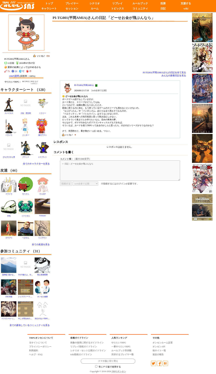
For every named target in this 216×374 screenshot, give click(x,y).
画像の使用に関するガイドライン (87, 342)
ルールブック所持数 (121, 350)
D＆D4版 (8, 297)
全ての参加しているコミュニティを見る (30, 325)
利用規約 (33, 350)
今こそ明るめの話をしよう (28, 318)
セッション (71, 8)
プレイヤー (71, 3)
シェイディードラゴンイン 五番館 (32, 297)
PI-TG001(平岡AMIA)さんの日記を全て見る (164, 72)
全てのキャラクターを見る (36, 163)
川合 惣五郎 (26, 113)
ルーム (95, 8)
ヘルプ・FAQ (35, 354)
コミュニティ (140, 8)
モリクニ (25, 194)
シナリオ (94, 3)
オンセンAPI (159, 346)
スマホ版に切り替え (108, 361)
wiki (186, 8)
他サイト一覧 (159, 350)
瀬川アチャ (42, 135)
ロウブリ (8, 238)
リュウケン (42, 238)
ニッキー (25, 135)
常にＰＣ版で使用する (108, 367)
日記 (163, 8)
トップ (49, 3)
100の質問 (14, 76)
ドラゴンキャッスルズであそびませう (16, 318)
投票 (163, 3)
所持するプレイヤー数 (122, 354)
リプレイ (117, 3)
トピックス (117, 8)
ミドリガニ (25, 216)
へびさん (25, 238)
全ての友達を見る (41, 244)
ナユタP (42, 194)
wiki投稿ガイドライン (81, 354)
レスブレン (42, 157)
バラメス (8, 135)
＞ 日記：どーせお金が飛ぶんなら (120, 170)
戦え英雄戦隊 (42, 275)
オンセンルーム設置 (163, 342)
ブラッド (25, 157)
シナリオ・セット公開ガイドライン (88, 350)
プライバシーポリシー (40, 346)
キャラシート (49, 8)
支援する (186, 3)
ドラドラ (8, 194)
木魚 (9, 216)
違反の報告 (158, 354)
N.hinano (42, 216)
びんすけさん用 (9, 157)
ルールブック (140, 3)
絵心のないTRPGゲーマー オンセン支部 (50, 318)
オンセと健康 (42, 297)
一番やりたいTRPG (120, 346)
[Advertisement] (91, 46)
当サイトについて (38, 342)
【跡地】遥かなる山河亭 (10, 275)
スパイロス (9, 113)
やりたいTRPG (118, 342)
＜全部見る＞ (34, 83)
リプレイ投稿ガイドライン (83, 346)
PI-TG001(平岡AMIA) (84, 85)
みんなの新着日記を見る (173, 75)
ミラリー (42, 113)
